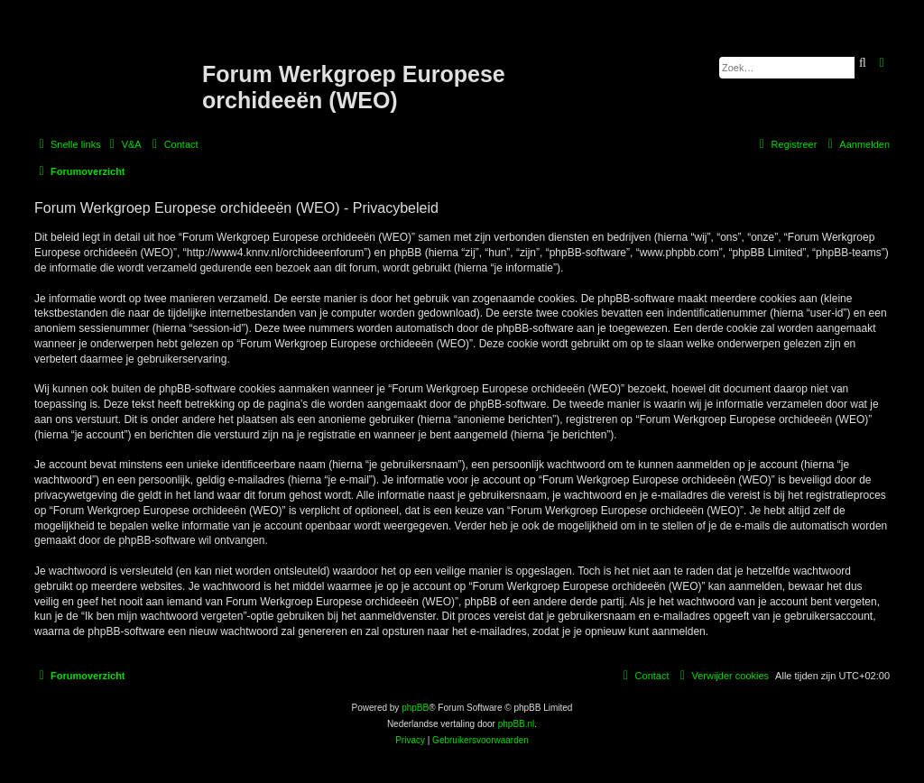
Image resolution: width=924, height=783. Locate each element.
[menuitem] (124, 144)
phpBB (415, 708)
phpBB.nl (516, 724)
